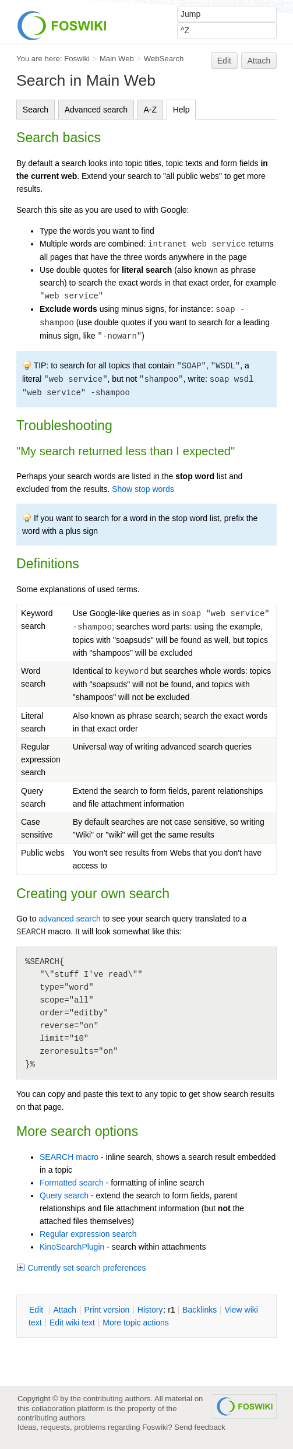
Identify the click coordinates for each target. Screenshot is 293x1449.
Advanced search (96, 109)
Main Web (117, 58)
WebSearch (164, 58)
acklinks (199, 1309)
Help (181, 109)
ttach (64, 1309)
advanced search (69, 918)
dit (37, 1309)
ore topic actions (136, 1322)
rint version (107, 1309)
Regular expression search (88, 1234)
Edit (224, 60)
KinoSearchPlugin (72, 1246)
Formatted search (72, 1182)
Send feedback (199, 1427)
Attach (259, 60)
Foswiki (77, 58)
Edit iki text (72, 1322)
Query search (64, 1195)
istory (150, 1309)
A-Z (150, 109)
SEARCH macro (69, 1157)
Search (35, 109)
